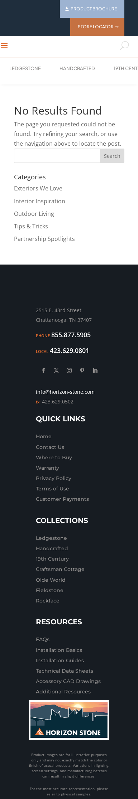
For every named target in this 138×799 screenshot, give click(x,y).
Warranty (47, 468)
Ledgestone (25, 68)
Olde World (51, 580)
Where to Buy (54, 457)
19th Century (52, 559)
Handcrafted (77, 68)
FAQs (42, 639)
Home (44, 436)
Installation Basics (59, 650)
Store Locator (96, 26)
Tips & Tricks (31, 226)
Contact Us (50, 447)
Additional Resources (63, 691)
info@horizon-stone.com (65, 391)
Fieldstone (49, 590)
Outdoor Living (34, 214)
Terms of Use (52, 488)
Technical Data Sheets (64, 671)
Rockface (48, 600)
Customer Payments (62, 499)
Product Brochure (94, 8)
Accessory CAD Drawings (68, 681)
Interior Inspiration (39, 201)
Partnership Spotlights (44, 239)
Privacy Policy (53, 478)
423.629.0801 (69, 350)
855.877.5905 (71, 334)
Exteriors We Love (38, 188)
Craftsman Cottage (60, 569)
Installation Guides (60, 660)
